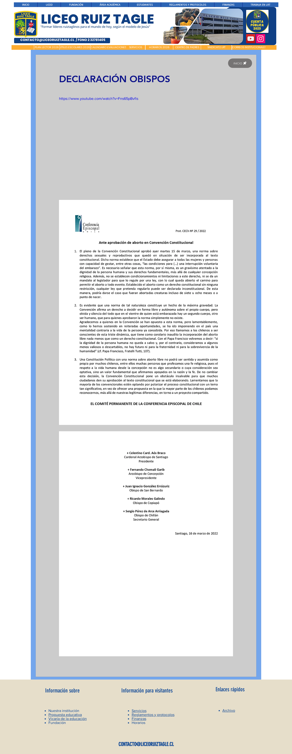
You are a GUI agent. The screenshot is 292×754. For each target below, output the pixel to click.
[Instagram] (260, 38)
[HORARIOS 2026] (159, 47)
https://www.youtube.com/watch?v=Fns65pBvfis (98, 99)
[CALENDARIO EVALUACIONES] (108, 47)
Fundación (57, 723)
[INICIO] (240, 63)
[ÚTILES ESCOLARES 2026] (75, 47)
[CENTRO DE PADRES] (187, 47)
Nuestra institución (63, 711)
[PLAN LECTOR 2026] (46, 47)
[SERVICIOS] (135, 47)
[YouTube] (250, 38)
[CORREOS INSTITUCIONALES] (249, 47)
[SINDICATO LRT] (216, 47)
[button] (23, 47)
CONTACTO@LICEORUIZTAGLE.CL (146, 744)
